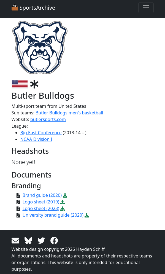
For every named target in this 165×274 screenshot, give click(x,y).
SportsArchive (33, 7)
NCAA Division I (36, 139)
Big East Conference (41, 133)
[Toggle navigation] (146, 7)
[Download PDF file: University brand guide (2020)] (87, 215)
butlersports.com (48, 119)
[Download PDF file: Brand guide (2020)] (65, 195)
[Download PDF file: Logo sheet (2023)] (62, 208)
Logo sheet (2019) (41, 202)
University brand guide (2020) (53, 215)
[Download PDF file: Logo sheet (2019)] (62, 201)
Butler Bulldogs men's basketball (69, 113)
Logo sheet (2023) (41, 208)
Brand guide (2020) (42, 195)
